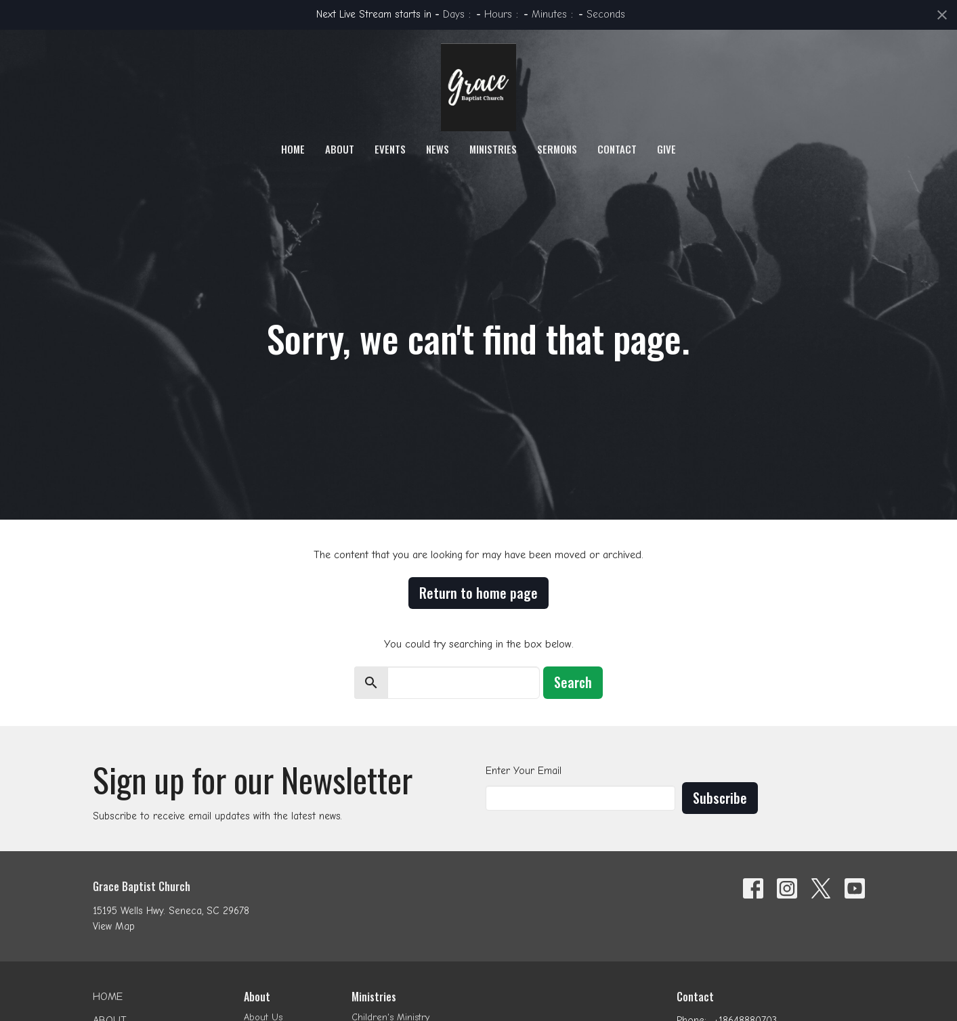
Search (573, 682)
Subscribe (720, 798)
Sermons (557, 148)
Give (666, 148)
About (339, 148)
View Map (114, 926)
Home (293, 148)
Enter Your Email (523, 771)
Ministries (493, 148)
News (437, 148)
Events (390, 148)
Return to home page (478, 593)
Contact (617, 148)
